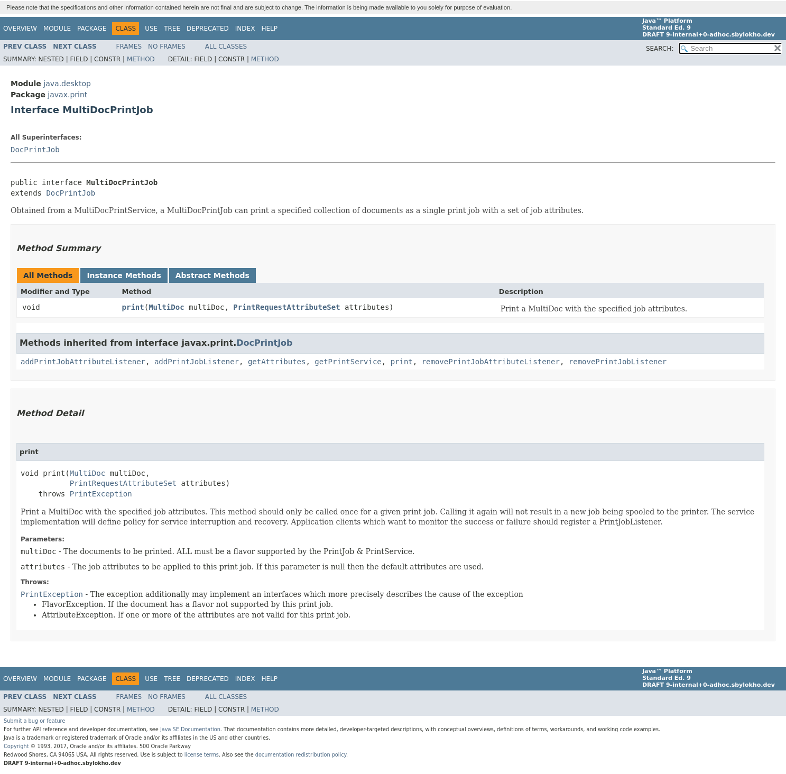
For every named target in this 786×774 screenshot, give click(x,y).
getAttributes (277, 361)
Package (91, 28)
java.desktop (67, 83)
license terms (201, 755)
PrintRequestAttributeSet (286, 307)
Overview (20, 28)
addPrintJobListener (196, 361)
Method (141, 59)
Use (151, 28)
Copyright (16, 746)
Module (57, 28)
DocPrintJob (35, 149)
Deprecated (208, 28)
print (133, 307)
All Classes (226, 46)
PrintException (101, 494)
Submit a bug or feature (34, 721)
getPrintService (348, 361)
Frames (129, 46)
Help (269, 28)
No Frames (167, 46)
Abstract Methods (212, 275)
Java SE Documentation (190, 729)
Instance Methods (124, 275)
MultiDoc (166, 307)
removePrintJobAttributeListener (491, 361)
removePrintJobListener (618, 361)
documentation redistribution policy (300, 755)
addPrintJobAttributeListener (83, 361)
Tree (172, 28)
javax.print (67, 94)
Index (245, 28)
